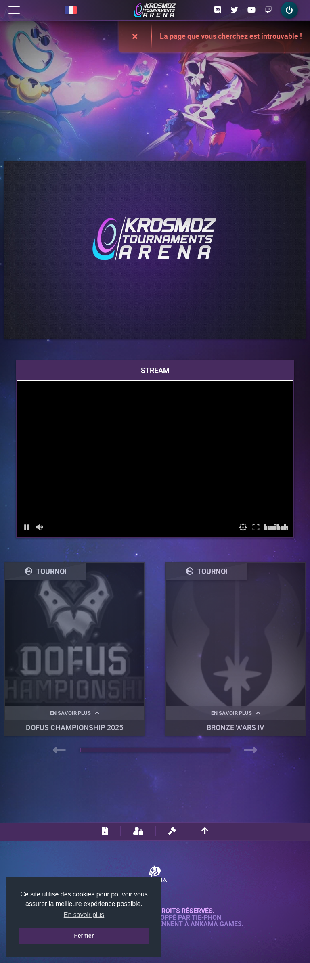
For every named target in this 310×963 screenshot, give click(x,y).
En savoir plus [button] (84, 914)
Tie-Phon (206, 918)
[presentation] (59, 750)
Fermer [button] (84, 935)
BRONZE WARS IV (235, 727)
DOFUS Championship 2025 (74, 727)
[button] (80, 750)
